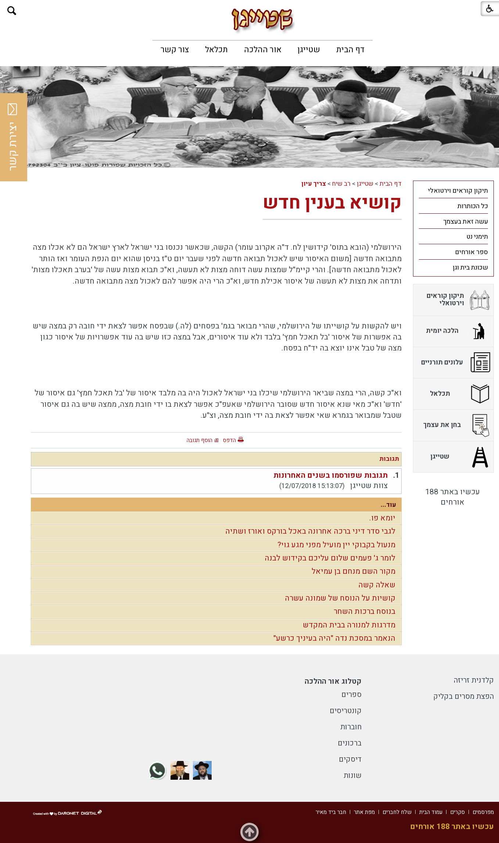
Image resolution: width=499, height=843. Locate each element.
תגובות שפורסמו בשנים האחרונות (330, 475)
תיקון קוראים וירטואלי (458, 191)
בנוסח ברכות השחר (364, 611)
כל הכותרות (472, 206)
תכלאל (216, 50)
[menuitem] (350, 49)
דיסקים (350, 759)
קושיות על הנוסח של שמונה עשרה (340, 598)
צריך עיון (313, 183)
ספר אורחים (471, 252)
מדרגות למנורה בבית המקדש (349, 625)
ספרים (351, 694)
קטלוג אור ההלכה (333, 681)
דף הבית (350, 50)
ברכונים (350, 743)
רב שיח (341, 183)
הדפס (229, 440)
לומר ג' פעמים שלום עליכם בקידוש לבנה (330, 558)
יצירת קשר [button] (13, 137)
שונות (353, 775)
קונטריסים (346, 710)
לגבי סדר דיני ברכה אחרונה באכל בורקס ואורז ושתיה (310, 531)
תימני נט (477, 237)
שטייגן (309, 50)
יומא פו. (382, 518)
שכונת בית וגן (470, 268)
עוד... (388, 504)
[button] (12, 11)
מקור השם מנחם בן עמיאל (353, 571)
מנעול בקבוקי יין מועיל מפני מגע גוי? (336, 545)
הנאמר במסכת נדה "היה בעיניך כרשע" (334, 638)
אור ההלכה (262, 50)
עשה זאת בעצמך (465, 222)
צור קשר (175, 50)
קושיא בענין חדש (332, 202)
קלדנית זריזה (474, 680)
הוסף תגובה (199, 440)
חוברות (351, 727)
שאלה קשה (376, 585)
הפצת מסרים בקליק (463, 696)
